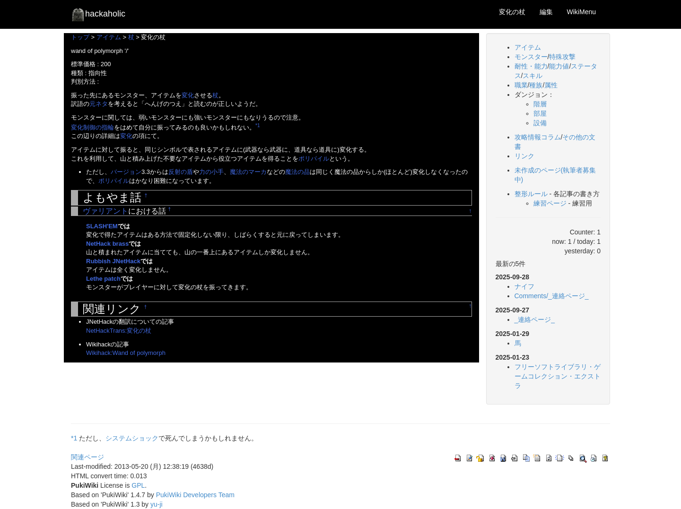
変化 (188, 95)
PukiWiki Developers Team (195, 495)
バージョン (126, 171)
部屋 (540, 113)
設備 (540, 123)
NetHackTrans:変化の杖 (118, 330)
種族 (535, 85)
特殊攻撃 (562, 56)
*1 (257, 125)
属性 (551, 85)
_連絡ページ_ (535, 319)
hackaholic (98, 14)
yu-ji (156, 504)
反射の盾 (180, 171)
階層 (540, 104)
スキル (532, 75)
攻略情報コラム (538, 137)
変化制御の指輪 (92, 127)
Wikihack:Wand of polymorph (126, 352)
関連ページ (87, 457)
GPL (138, 485)
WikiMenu (581, 12)
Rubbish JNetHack (113, 261)
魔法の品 (297, 171)
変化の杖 (512, 12)
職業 (521, 85)
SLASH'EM (102, 226)
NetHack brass (107, 243)
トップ (80, 37)
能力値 (559, 66)
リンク (524, 156)
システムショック (131, 438)
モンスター (531, 56)
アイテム (108, 37)
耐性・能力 (531, 66)
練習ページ (550, 203)
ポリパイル (313, 158)
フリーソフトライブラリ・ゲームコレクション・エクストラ (558, 376)
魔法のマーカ (248, 171)
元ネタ (98, 103)
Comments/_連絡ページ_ (552, 296)
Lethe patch (103, 278)
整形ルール (531, 194)
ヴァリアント (105, 211)
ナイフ (524, 286)
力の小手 (211, 171)
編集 (546, 12)
